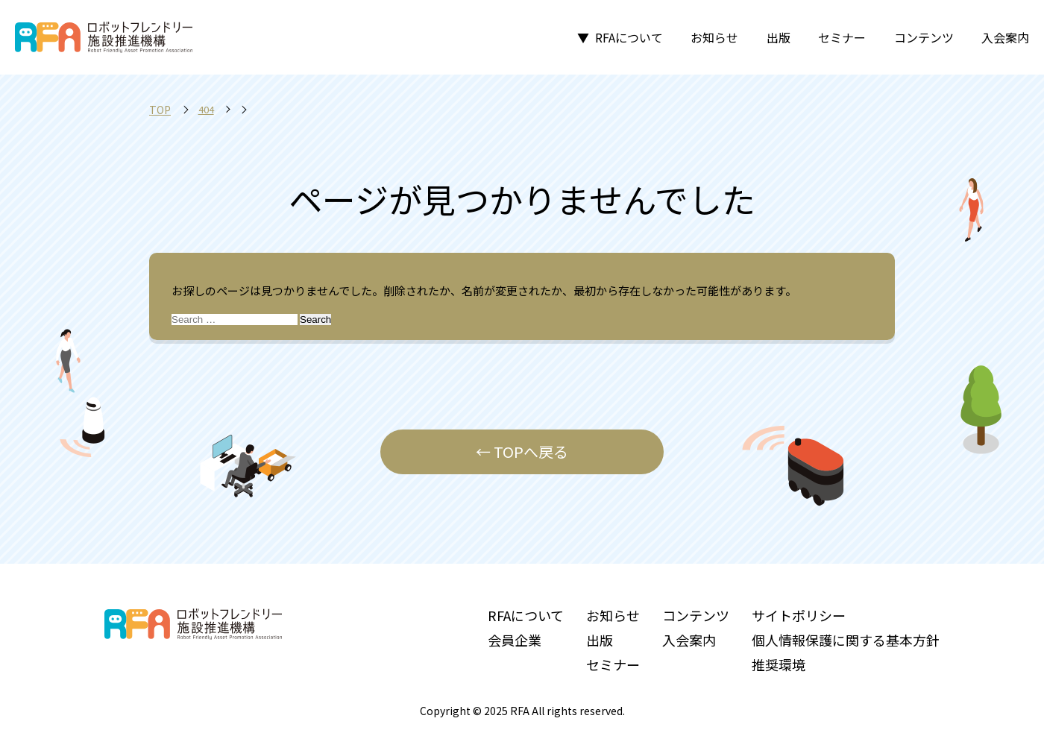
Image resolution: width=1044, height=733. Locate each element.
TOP (160, 109)
